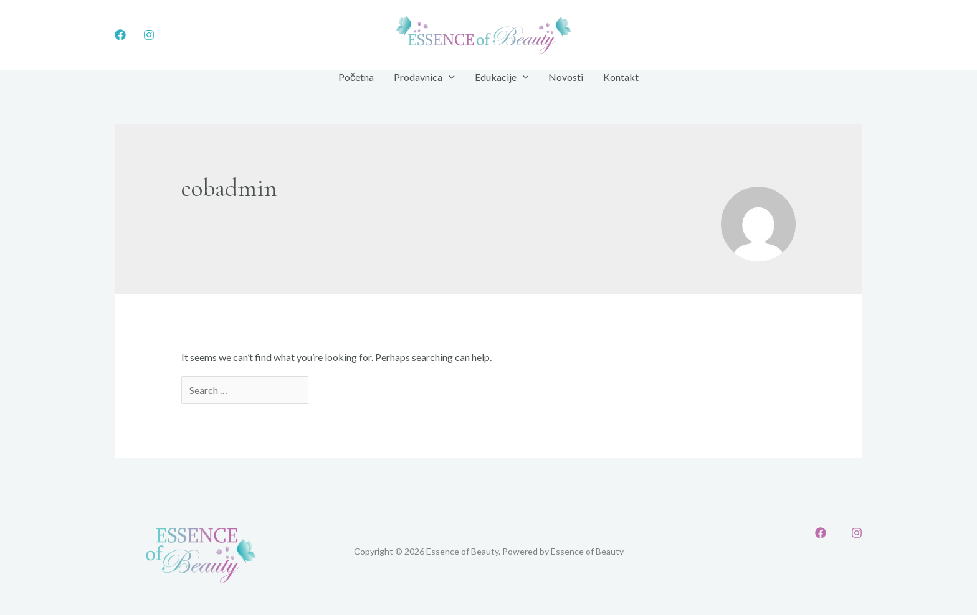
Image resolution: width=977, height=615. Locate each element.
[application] (448, 77)
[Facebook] (120, 34)
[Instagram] (149, 34)
